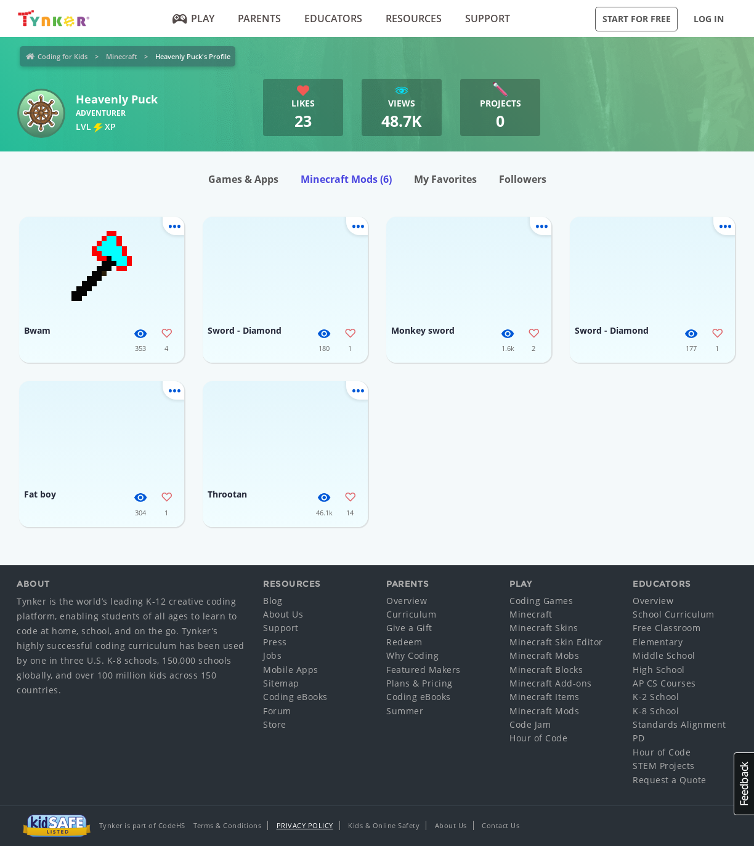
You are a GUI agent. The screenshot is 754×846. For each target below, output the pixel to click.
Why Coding (412, 655)
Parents (259, 18)
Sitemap (281, 683)
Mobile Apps (290, 669)
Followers (522, 179)
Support (487, 18)
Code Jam (530, 724)
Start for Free (636, 19)
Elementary (658, 642)
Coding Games (541, 600)
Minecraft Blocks (546, 669)
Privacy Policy (305, 825)
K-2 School (656, 697)
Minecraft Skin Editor (556, 642)
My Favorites (445, 179)
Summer (404, 711)
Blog (272, 600)
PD (638, 738)
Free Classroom (666, 628)
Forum (277, 711)
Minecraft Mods (346, 179)
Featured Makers (423, 669)
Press (275, 642)
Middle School (664, 655)
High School (659, 669)
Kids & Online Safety (384, 825)
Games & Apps (243, 179)
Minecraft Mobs (544, 655)
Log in (709, 19)
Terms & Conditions (227, 825)
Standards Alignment (679, 724)
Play (193, 18)
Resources (414, 18)
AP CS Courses (664, 683)
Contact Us (500, 825)
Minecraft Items (544, 697)
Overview (406, 600)
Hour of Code (538, 738)
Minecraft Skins (543, 628)
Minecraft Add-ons (550, 683)
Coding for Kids (62, 56)
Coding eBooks (295, 697)
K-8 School (656, 711)
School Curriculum (674, 614)
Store (274, 724)
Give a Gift (409, 628)
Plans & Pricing (419, 683)
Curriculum (411, 614)
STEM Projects (664, 765)
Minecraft (121, 56)
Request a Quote (670, 780)
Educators (333, 18)
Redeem (404, 642)
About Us (283, 614)
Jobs (272, 655)
